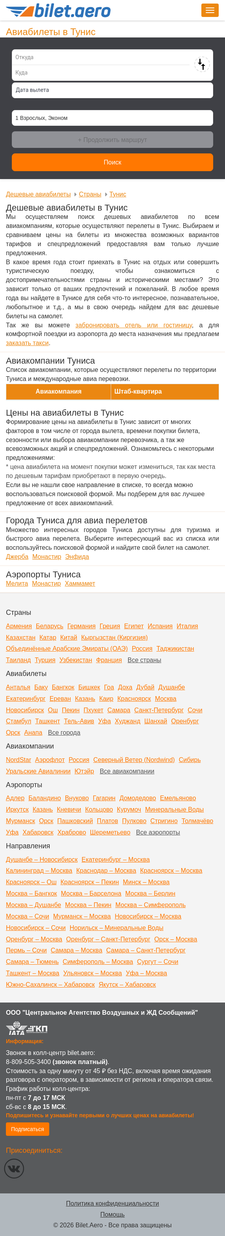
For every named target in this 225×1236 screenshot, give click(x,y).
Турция (45, 660)
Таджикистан (175, 648)
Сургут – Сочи (158, 961)
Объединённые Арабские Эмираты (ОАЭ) (67, 648)
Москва (166, 698)
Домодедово (137, 798)
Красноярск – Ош (31, 882)
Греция (110, 626)
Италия (187, 626)
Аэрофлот (50, 759)
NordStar (18, 759)
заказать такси (27, 343)
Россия (142, 648)
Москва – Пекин (88, 905)
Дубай (145, 687)
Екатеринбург (26, 698)
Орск (13, 732)
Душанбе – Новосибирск (42, 859)
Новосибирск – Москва (148, 916)
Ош (53, 710)
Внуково (77, 798)
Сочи (195, 710)
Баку (41, 687)
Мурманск (20, 821)
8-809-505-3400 (28, 1062)
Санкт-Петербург (159, 710)
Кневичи (69, 809)
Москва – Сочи (27, 916)
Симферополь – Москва (98, 961)
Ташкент (47, 721)
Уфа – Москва (146, 973)
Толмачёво (197, 821)
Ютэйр (84, 771)
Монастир (46, 556)
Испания (160, 626)
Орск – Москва (175, 939)
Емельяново (178, 798)
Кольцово (99, 809)
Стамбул (18, 721)
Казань (85, 698)
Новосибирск (25, 710)
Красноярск (134, 698)
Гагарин (104, 798)
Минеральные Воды (174, 809)
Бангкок (63, 687)
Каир (106, 698)
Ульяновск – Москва (92, 973)
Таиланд (18, 660)
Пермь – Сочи (26, 950)
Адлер (15, 798)
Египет (134, 626)
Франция (109, 660)
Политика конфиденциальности (112, 1203)
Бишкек (89, 687)
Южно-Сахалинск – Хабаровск (50, 984)
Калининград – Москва (39, 870)
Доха (125, 687)
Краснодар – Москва (106, 870)
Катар (47, 637)
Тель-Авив (79, 721)
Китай (68, 637)
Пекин (71, 710)
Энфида (77, 556)
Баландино (44, 798)
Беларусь (49, 626)
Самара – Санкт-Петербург (146, 950)
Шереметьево (110, 832)
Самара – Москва (76, 950)
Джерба (17, 556)
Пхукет (93, 710)
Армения (19, 626)
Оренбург (185, 721)
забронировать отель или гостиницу (134, 325)
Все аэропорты (158, 832)
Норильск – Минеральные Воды (117, 927)
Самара (118, 710)
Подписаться (27, 1129)
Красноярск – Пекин (89, 882)
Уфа (104, 721)
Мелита (17, 583)
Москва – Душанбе (33, 905)
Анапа (33, 732)
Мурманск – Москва (82, 916)
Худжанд (127, 721)
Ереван (60, 698)
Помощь (112, 1214)
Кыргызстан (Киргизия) (114, 637)
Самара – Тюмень (32, 961)
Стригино (164, 821)
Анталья (18, 687)
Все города (64, 732)
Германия (81, 626)
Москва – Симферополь (150, 905)
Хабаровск (37, 832)
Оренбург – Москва (34, 939)
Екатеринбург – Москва (116, 859)
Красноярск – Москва (171, 870)
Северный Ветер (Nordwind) (134, 759)
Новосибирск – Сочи (36, 927)
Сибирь (190, 759)
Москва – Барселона (91, 893)
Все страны (144, 660)
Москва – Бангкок (31, 893)
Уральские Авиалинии (38, 771)
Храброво (72, 832)
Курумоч (129, 809)
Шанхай (155, 721)
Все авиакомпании (127, 771)
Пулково (134, 821)
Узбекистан (76, 660)
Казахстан (20, 637)
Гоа (109, 687)
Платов (107, 821)
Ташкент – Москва (32, 973)
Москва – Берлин (150, 893)
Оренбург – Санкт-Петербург (108, 939)
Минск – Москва (146, 882)
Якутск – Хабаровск (127, 984)
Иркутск (17, 809)
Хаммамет (80, 583)
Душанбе (171, 687)
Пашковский (75, 821)
